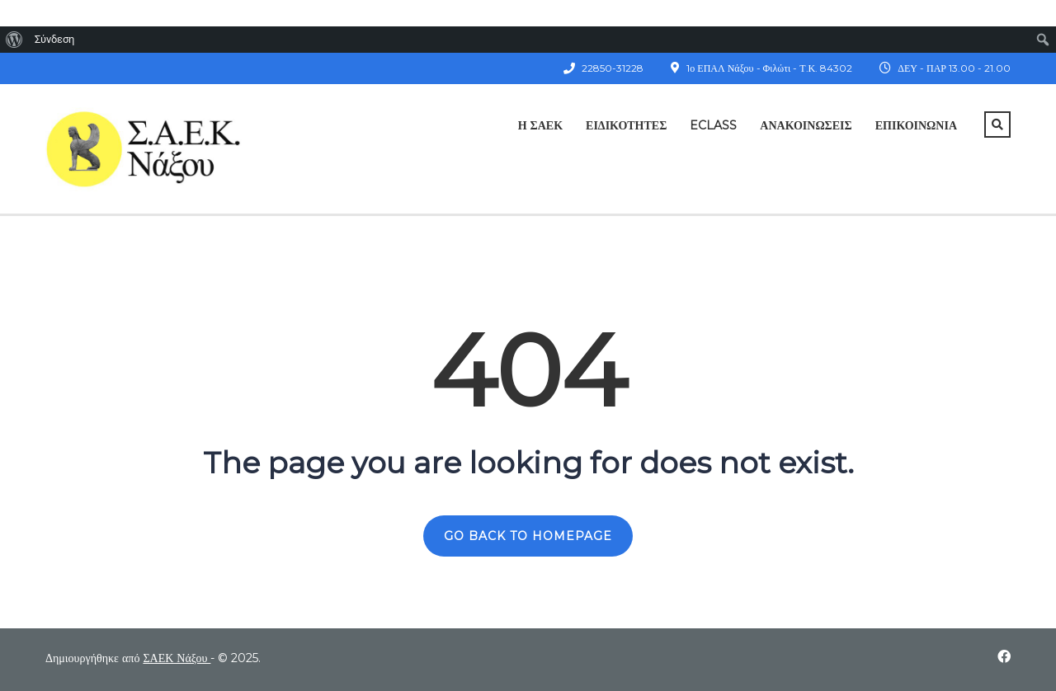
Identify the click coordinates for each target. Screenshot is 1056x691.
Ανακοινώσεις (805, 125)
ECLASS (713, 125)
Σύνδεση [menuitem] (54, 39)
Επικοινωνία (916, 125)
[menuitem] (14, 39)
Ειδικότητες (626, 125)
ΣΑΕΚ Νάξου (176, 658)
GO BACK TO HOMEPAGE (528, 536)
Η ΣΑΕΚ (540, 125)
